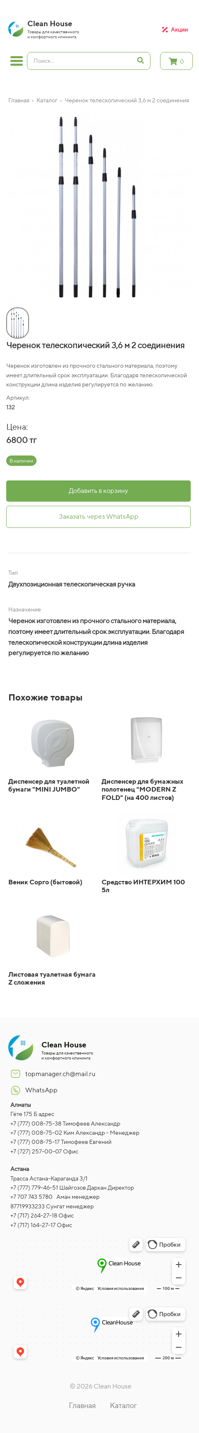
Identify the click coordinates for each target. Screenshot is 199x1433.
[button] (8, 298)
